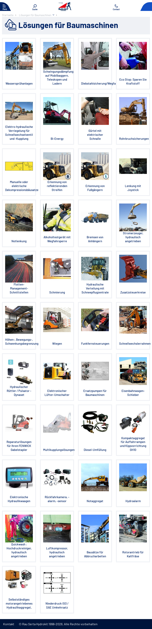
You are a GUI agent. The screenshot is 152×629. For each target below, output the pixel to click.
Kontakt (8, 624)
